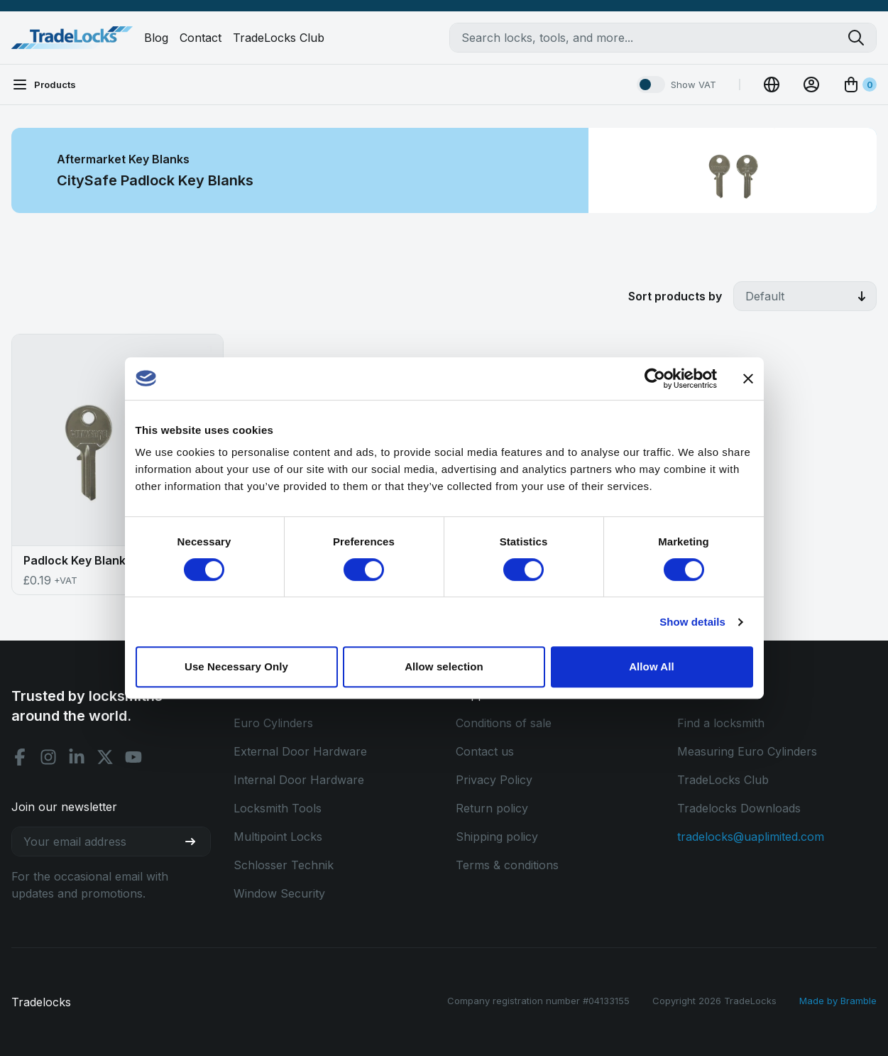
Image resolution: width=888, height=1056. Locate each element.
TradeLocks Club (278, 38)
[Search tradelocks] (862, 37)
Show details (692, 622)
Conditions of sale (504, 723)
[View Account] (811, 84)
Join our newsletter (64, 807)
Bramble (858, 1000)
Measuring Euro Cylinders (747, 751)
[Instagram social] (48, 757)
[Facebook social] (19, 757)
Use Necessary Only (236, 666)
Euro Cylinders (273, 723)
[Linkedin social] (76, 757)
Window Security (279, 893)
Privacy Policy (494, 780)
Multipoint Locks (278, 836)
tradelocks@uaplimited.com (750, 836)
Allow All (651, 666)
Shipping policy (497, 836)
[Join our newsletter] (196, 841)
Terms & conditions (507, 865)
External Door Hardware (300, 751)
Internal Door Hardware (299, 780)
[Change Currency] (771, 84)
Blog (156, 38)
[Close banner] (748, 378)
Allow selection (444, 666)
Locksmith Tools (278, 808)
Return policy (492, 808)
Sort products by (675, 296)
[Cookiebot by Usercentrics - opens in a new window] (655, 378)
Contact (200, 38)
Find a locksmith (720, 723)
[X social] (105, 757)
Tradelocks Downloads (739, 808)
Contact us (485, 751)
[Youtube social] (133, 757)
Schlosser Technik (284, 865)
